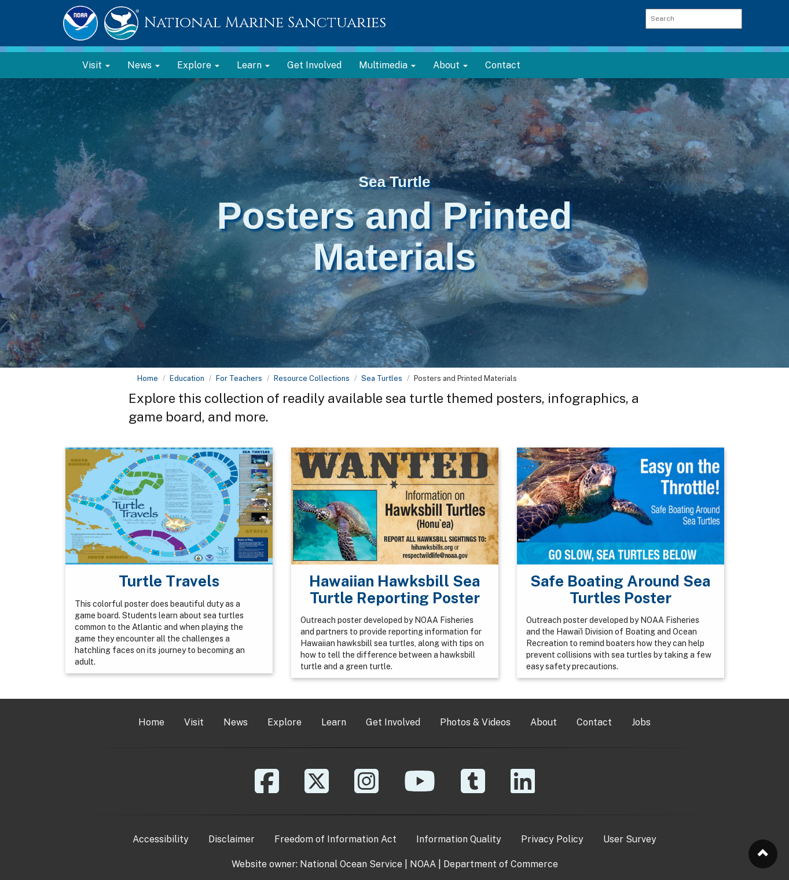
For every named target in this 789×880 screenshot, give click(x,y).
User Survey (629, 839)
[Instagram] (366, 789)
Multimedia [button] (387, 65)
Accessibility (161, 839)
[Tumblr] (473, 789)
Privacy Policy (552, 839)
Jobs (641, 722)
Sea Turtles (381, 378)
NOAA (423, 864)
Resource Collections (312, 378)
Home (147, 378)
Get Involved (314, 65)
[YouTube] (419, 789)
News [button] (143, 65)
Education (187, 378)
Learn (333, 722)
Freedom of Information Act (335, 839)
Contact (502, 65)
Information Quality (458, 839)
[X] (317, 789)
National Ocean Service (351, 864)
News (235, 722)
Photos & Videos (475, 722)
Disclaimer (231, 839)
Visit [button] (96, 65)
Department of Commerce (500, 864)
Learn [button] (253, 65)
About (543, 722)
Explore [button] (198, 65)
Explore (284, 722)
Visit (194, 722)
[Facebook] (267, 789)
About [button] (450, 65)
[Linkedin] (523, 789)
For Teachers (239, 378)
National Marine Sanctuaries (265, 23)
